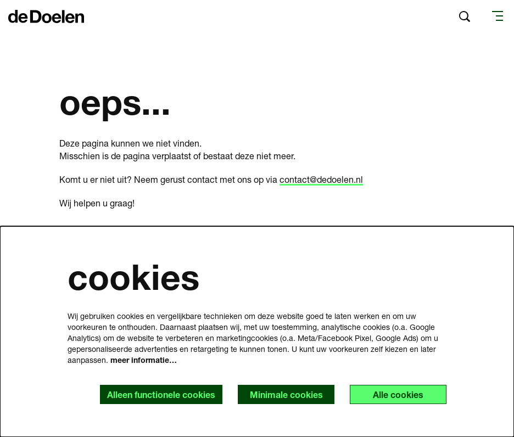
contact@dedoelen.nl (321, 179)
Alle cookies (398, 394)
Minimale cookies (286, 394)
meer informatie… (143, 360)
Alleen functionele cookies (161, 394)
